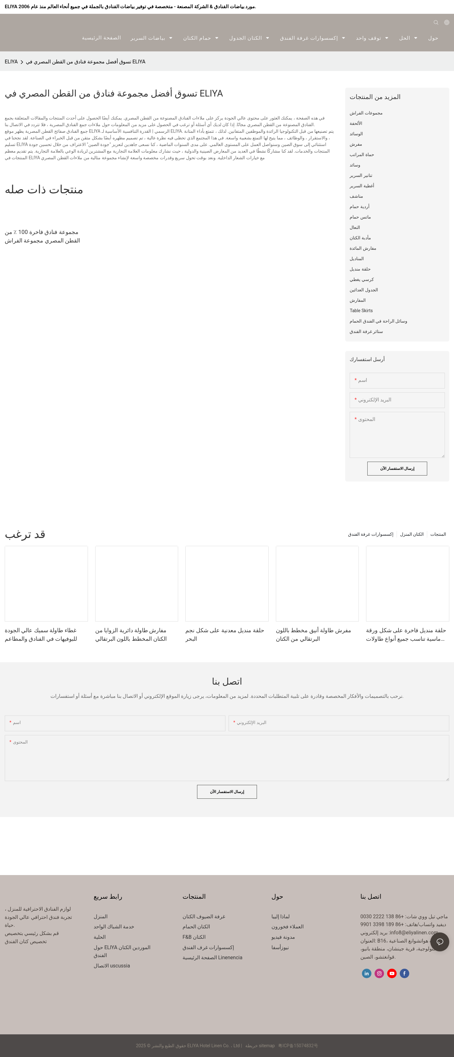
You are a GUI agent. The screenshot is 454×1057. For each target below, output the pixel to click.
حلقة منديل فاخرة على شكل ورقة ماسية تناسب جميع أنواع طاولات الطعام (406, 635)
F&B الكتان (194, 937)
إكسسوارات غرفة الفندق (370, 534)
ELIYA (11, 62)
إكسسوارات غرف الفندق (208, 947)
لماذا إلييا (280, 917)
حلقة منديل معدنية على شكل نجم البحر (224, 634)
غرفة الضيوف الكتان (204, 917)
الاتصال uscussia (112, 966)
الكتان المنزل (412, 534)
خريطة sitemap (260, 1045)
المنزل (101, 917)
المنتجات (438, 534)
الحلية (100, 937)
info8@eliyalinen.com (414, 933)
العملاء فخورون (287, 927)
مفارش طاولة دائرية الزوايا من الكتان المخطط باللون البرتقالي (131, 634)
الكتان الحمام (196, 927)
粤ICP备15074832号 (298, 1045)
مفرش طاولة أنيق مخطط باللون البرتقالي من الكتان (313, 634)
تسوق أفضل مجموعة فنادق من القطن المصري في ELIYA (85, 62)
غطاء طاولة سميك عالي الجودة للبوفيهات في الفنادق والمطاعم (41, 634)
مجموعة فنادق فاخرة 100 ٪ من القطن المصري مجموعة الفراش (42, 236)
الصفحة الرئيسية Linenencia (212, 958)
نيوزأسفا (280, 947)
